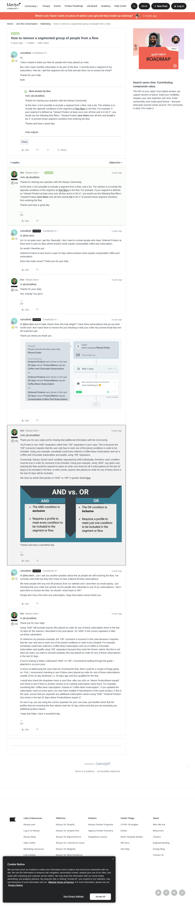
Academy (105, 6)
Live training (29, 855)
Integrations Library (97, 837)
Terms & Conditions (85, 771)
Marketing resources (34, 849)
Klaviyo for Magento (66, 849)
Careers (157, 837)
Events (57, 6)
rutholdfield (25, 53)
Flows (24, 142)
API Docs (125, 843)
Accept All (100, 897)
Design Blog (159, 849)
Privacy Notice (15, 885)
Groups (46, 6)
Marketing (45, 24)
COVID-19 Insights (129, 824)
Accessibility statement (108, 771)
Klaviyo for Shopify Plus (67, 830)
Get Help (125, 849)
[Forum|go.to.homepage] (14, 6)
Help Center (120, 6)
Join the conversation (26, 24)
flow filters (81, 108)
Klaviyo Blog (30, 837)
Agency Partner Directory (100, 830)
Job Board (92, 6)
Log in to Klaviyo (32, 830)
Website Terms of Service (61, 882)
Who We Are (159, 824)
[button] (144, 6)
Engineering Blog (161, 843)
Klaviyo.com (29, 824)
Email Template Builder (132, 837)
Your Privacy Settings (73, 896)
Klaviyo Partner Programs (100, 824)
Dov (22, 172)
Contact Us (158, 855)
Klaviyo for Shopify (65, 824)
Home (10, 24)
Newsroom (158, 830)
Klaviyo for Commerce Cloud (70, 843)
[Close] (113, 859)
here (88, 478)
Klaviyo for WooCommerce (69, 855)
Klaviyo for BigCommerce (68, 837)
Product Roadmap (74, 6)
